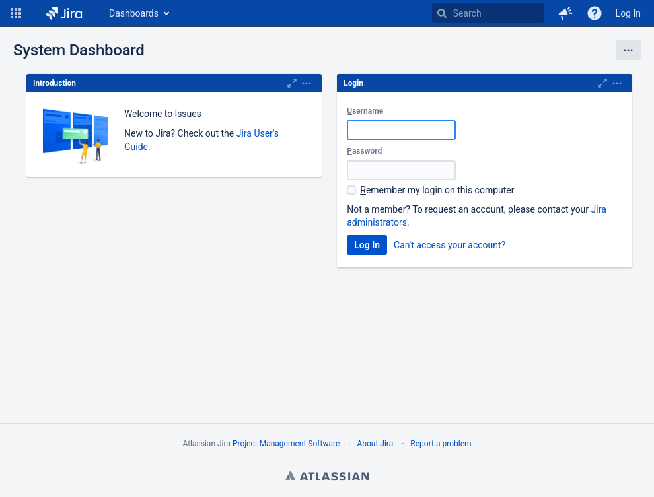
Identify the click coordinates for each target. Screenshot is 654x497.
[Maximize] (292, 83)
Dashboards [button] (134, 13)
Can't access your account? (449, 245)
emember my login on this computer (437, 190)
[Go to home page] (63, 13)
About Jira (375, 443)
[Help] (594, 13)
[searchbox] (488, 13)
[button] (16, 13)
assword (364, 151)
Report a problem (440, 443)
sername (365, 111)
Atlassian (327, 477)
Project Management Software (286, 443)
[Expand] (306, 83)
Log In (628, 13)
